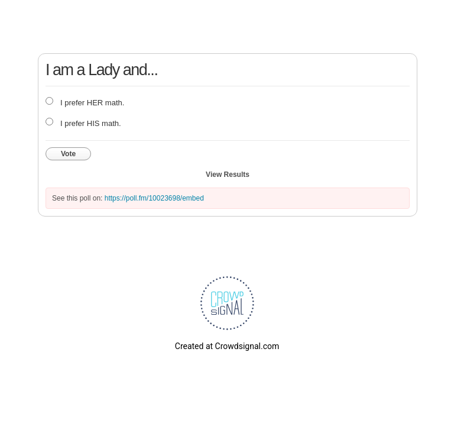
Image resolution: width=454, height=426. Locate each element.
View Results (227, 174)
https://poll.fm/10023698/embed (154, 198)
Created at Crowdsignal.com (227, 346)
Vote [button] (68, 154)
